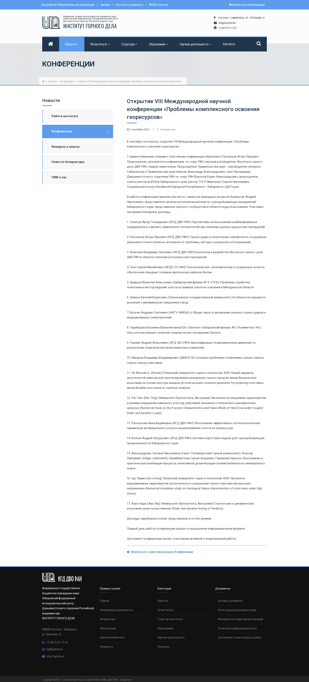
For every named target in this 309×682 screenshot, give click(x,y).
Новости (71, 44)
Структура (129, 44)
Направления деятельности (116, 610)
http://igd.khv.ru (55, 656)
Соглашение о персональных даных (240, 637)
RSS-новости (158, 5)
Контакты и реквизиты (129, 5)
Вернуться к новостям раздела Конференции (160, 552)
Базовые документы (230, 601)
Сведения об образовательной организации (67, 5)
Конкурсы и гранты (66, 146)
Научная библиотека (112, 637)
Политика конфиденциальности (237, 628)
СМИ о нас (59, 177)
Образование (158, 44)
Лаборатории (108, 628)
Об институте (100, 44)
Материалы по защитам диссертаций (240, 619)
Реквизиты (106, 646)
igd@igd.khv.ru (55, 649)
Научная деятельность (195, 44)
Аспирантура (107, 619)
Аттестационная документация (237, 610)
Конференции (67, 81)
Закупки (105, 5)
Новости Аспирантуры (68, 162)
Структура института (170, 619)
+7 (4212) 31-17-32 (57, 642)
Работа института (65, 116)
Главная (104, 601)
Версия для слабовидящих (247, 5)
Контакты (229, 44)
